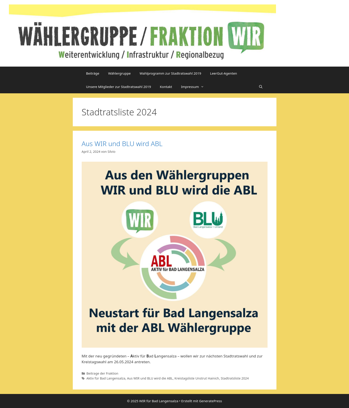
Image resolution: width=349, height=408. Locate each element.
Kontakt (166, 86)
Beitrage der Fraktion (102, 373)
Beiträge (92, 73)
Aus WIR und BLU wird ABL (122, 143)
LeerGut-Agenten (223, 73)
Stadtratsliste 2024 (235, 378)
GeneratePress (210, 401)
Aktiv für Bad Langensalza (105, 378)
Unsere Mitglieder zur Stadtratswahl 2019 (118, 86)
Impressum (194, 86)
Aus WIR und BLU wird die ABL (150, 378)
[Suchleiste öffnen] (260, 86)
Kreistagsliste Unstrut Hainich (196, 378)
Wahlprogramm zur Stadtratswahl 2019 (170, 73)
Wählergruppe (119, 73)
